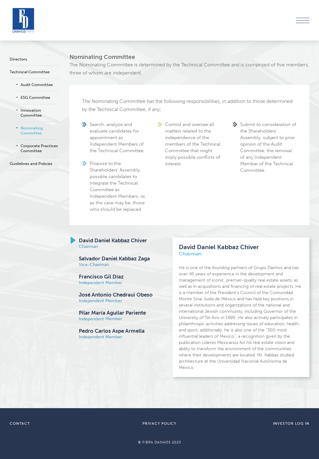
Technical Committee (30, 72)
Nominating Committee (32, 130)
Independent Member (101, 279)
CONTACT (20, 423)
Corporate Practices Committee (39, 148)
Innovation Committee (31, 113)
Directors (18, 59)
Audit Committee (37, 84)
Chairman (113, 243)
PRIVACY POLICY (159, 423)
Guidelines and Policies (31, 163)
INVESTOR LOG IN (291, 423)
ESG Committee (35, 97)
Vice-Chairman (114, 261)
